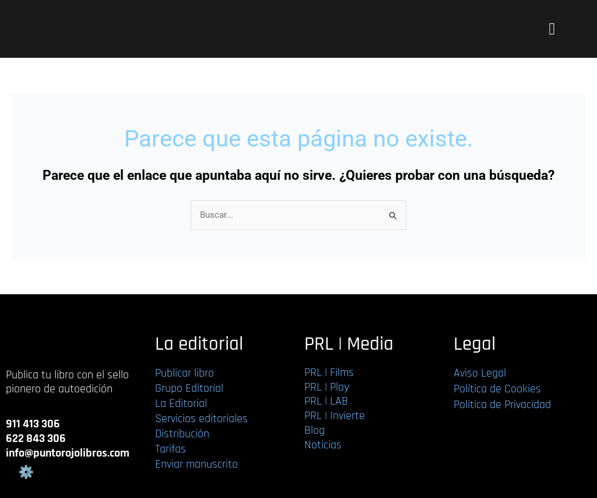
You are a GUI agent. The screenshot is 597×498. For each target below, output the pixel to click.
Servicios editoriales (201, 418)
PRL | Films (329, 372)
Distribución (182, 433)
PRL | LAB (326, 401)
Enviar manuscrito (196, 464)
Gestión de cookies (26, 472)
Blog (314, 430)
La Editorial (181, 403)
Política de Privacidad (502, 404)
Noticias (323, 444)
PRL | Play (326, 387)
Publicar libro (184, 373)
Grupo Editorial (189, 388)
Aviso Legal (480, 373)
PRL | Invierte (334, 415)
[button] (552, 29)
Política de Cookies (497, 388)
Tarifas (170, 449)
